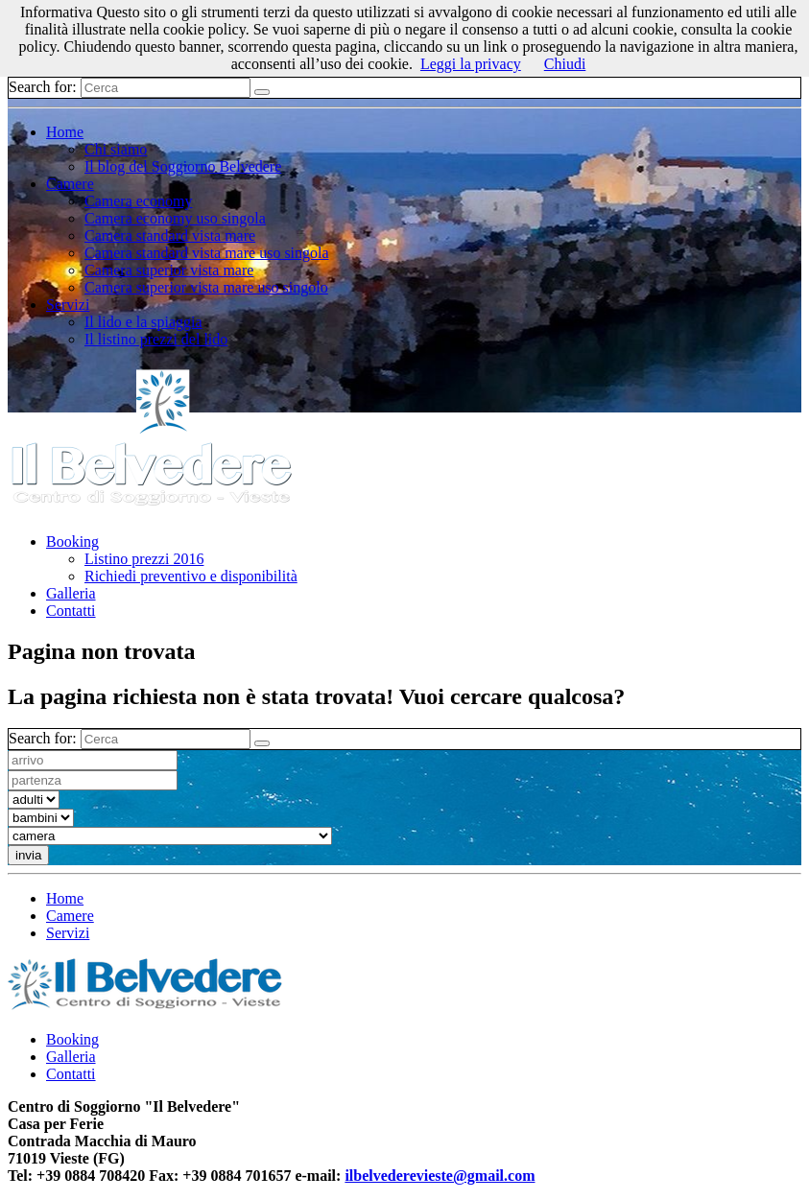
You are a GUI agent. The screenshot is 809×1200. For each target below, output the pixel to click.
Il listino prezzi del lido (155, 339)
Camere (70, 184)
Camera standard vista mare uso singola (206, 253)
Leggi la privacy (470, 64)
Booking (72, 541)
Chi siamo (115, 149)
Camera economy (138, 201)
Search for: (43, 87)
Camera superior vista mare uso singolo (206, 287)
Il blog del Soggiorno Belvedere (182, 166)
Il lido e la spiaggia (143, 322)
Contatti (71, 610)
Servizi (67, 304)
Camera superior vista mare (168, 270)
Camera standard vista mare (169, 235)
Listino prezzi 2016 (143, 559)
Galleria (71, 593)
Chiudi (565, 64)
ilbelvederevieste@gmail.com (440, 1175)
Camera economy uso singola (175, 218)
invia (28, 855)
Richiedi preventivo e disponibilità (190, 576)
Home (64, 132)
